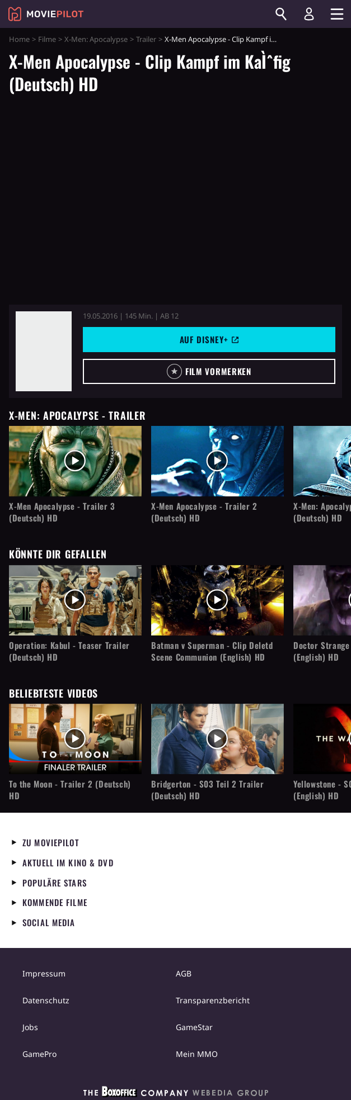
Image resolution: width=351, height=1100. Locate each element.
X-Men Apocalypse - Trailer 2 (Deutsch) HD (204, 512)
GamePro (39, 1054)
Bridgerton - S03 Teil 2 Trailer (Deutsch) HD (207, 790)
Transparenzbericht (213, 1000)
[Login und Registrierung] (309, 14)
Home (19, 39)
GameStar (194, 1027)
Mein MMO (197, 1054)
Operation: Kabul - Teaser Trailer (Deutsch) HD (69, 651)
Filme (47, 39)
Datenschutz (45, 1000)
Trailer (146, 39)
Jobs (30, 1027)
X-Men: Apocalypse (96, 39)
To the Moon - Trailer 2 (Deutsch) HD (70, 790)
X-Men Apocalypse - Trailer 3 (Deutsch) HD (62, 512)
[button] (209, 371)
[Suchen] (281, 14)
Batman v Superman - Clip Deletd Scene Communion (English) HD (212, 651)
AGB (183, 973)
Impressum (43, 973)
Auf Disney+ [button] (209, 339)
